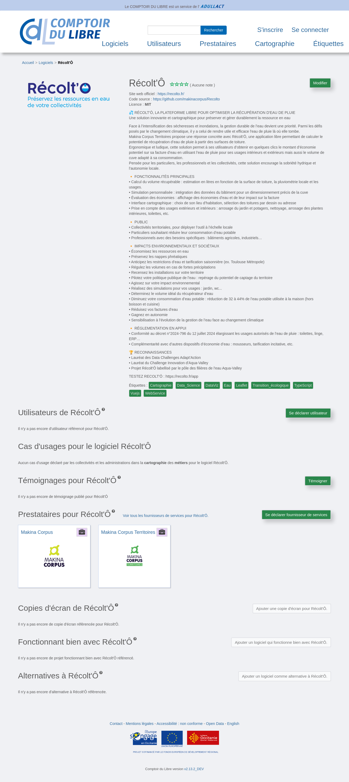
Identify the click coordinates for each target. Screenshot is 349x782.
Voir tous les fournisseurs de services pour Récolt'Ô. (165, 515)
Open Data (215, 723)
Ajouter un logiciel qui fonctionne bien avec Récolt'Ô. (281, 642)
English (233, 723)
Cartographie (275, 43)
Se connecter (310, 29)
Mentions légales (139, 723)
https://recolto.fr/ (171, 94)
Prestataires (218, 43)
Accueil (28, 63)
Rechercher (213, 30)
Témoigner (317, 481)
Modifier (320, 83)
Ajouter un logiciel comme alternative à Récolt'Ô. (284, 676)
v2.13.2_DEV (194, 769)
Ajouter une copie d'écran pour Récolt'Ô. (291, 608)
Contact (116, 723)
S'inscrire (270, 29)
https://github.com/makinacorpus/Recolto (186, 99)
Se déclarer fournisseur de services (296, 514)
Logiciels (115, 43)
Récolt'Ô (65, 63)
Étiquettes (328, 43)
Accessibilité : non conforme (180, 723)
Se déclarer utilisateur (308, 413)
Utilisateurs (164, 43)
